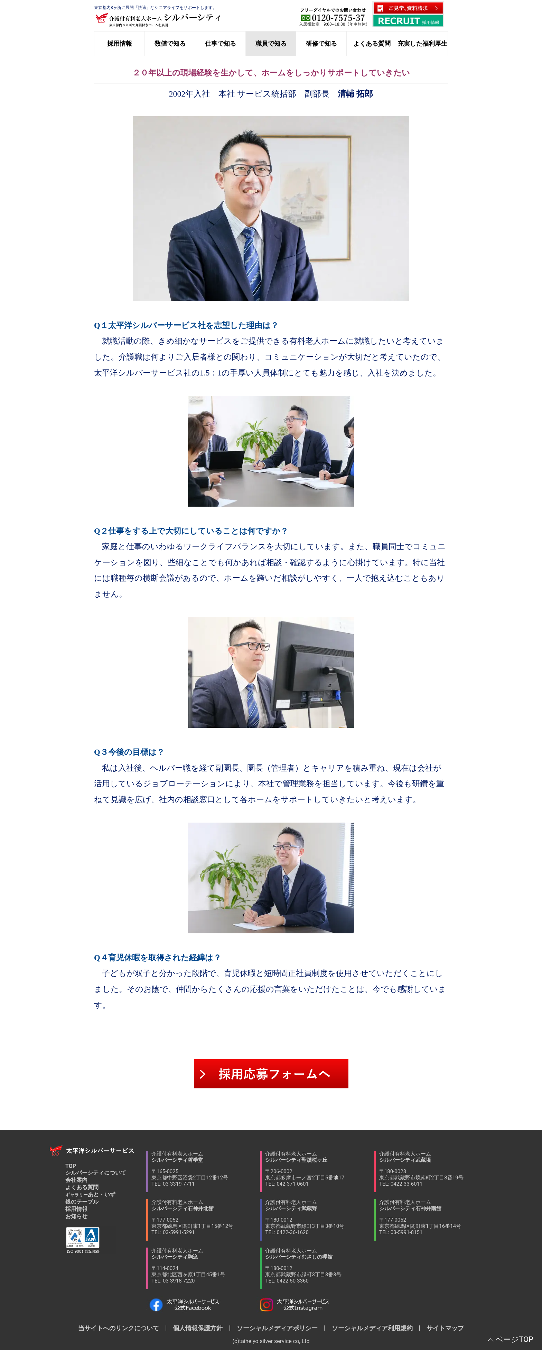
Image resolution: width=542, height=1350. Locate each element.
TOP (70, 1166)
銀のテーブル (82, 1201)
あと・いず (90, 1194)
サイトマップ (442, 1328)
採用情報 (119, 43)
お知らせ (76, 1216)
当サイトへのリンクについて (121, 1328)
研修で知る (321, 43)
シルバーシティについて (95, 1172)
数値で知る (170, 43)
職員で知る (271, 43)
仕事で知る (220, 43)
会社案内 (76, 1180)
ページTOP (514, 1339)
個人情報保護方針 (198, 1328)
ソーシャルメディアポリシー (277, 1328)
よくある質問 (372, 43)
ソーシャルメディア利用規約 (372, 1328)
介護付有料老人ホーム (205, 1169)
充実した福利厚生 (422, 43)
